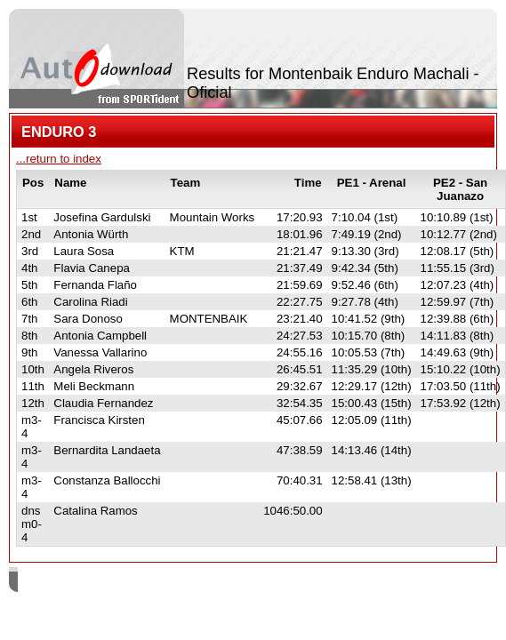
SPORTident (167, 581)
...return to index (58, 158)
